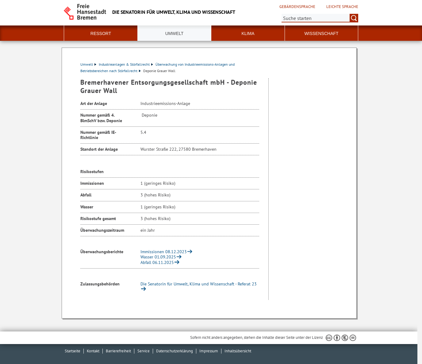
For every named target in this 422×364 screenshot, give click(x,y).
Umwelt (88, 64)
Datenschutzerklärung (174, 351)
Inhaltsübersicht (237, 351)
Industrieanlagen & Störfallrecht (126, 64)
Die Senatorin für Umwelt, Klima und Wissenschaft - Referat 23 (198, 284)
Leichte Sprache (342, 6)
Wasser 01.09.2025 (158, 257)
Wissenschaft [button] (321, 33)
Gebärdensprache (297, 6)
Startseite (72, 351)
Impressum (208, 351)
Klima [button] (247, 33)
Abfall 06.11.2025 (157, 262)
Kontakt (93, 351)
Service (143, 351)
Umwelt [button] (174, 33)
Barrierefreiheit (118, 351)
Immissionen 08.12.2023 (163, 251)
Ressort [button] (100, 33)
